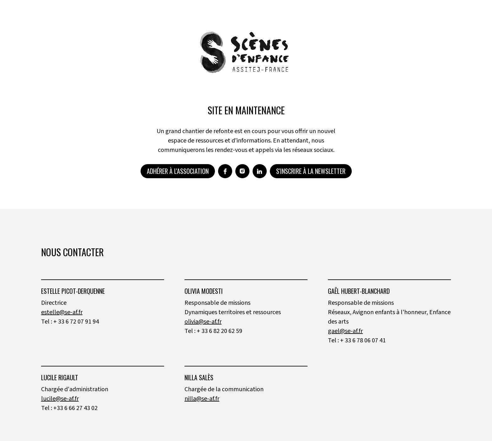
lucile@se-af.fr (60, 398)
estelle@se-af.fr (62, 312)
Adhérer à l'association (178, 171)
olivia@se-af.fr (203, 321)
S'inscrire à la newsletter (310, 171)
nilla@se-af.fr (201, 398)
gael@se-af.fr (345, 331)
